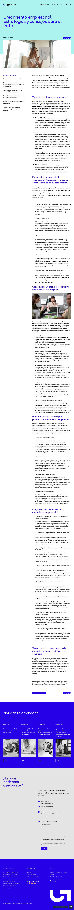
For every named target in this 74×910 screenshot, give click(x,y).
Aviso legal (29, 872)
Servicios (54, 4)
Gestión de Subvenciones (9, 879)
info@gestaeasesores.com (56, 879)
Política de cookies (31, 874)
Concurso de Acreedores (9, 885)
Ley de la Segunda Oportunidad (11, 883)
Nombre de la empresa (47, 806)
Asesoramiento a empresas (10, 874)
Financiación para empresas (10, 872)
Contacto (68, 4)
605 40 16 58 (59, 876)
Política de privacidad (32, 876)
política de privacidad (56, 839)
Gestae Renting (7, 888)
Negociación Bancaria (9, 881)
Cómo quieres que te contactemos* (50, 812)
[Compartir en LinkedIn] (64, 38)
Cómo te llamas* (45, 801)
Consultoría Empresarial (9, 876)
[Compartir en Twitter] (68, 38)
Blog (61, 4)
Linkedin (53, 881)
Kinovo (30, 903)
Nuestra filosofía (44, 4)
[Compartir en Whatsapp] (70, 38)
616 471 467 (52, 876)
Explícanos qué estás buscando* (49, 821)
